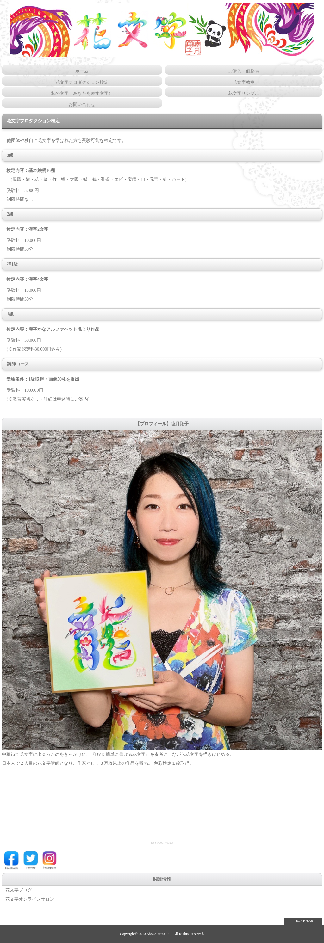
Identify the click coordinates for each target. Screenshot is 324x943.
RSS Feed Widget (162, 842)
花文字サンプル (243, 93)
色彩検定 (162, 763)
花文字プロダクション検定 (82, 82)
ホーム (82, 71)
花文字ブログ (18, 890)
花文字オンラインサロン (29, 899)
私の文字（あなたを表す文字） (82, 93)
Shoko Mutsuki (158, 934)
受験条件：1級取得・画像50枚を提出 (40, 379)
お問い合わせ (82, 104)
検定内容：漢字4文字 (25, 279)
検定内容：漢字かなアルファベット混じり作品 (50, 329)
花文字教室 (244, 82)
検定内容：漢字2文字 (25, 229)
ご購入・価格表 (243, 71)
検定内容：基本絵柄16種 (28, 170)
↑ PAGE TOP (303, 921)
